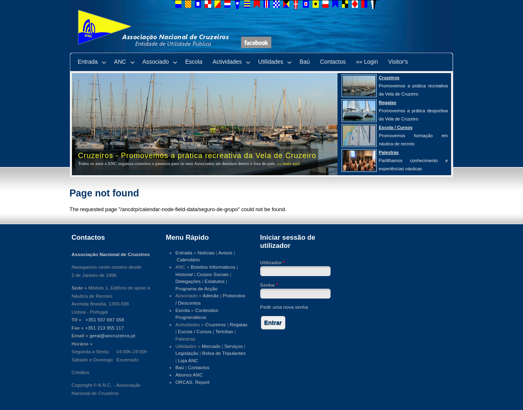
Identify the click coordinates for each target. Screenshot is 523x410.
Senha (269, 284)
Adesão (211, 295)
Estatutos (215, 281)
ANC (120, 61)
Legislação (186, 353)
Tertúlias (224, 331)
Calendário (188, 259)
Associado (156, 61)
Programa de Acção (196, 288)
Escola (193, 61)
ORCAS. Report (192, 382)
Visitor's (398, 61)
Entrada (88, 61)
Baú (304, 61)
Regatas (239, 324)
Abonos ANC (189, 374)
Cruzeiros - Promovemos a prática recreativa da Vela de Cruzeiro (197, 156)
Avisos (225, 252)
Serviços (233, 346)
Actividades (227, 61)
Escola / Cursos (195, 331)
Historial (183, 274)
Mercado (211, 346)
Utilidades (270, 61)
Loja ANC (188, 360)
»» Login (367, 61)
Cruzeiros (215, 324)
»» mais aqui (288, 163)
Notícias (206, 252)
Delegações (188, 281)
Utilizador (272, 262)
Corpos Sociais (213, 274)
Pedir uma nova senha (284, 307)
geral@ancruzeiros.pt (112, 335)
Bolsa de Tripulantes (224, 353)
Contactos (333, 61)
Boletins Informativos (213, 267)
